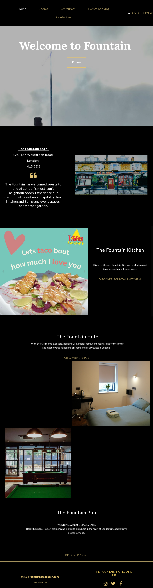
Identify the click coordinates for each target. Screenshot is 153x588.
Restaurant (68, 9)
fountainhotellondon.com (44, 576)
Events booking (98, 9)
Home (22, 9)
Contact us (63, 17)
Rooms (43, 9)
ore (85, 555)
